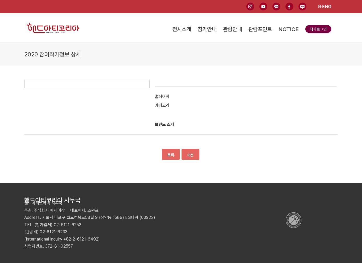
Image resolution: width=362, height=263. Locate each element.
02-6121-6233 (53, 231)
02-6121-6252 (67, 224)
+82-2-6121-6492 (80, 239)
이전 (190, 155)
